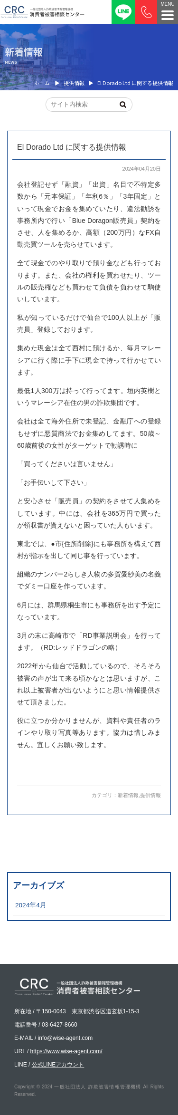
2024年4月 (31, 905)
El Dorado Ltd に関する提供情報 (71, 147)
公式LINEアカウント (58, 1064)
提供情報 (150, 795)
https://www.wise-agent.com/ (66, 1051)
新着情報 (128, 795)
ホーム (42, 83)
